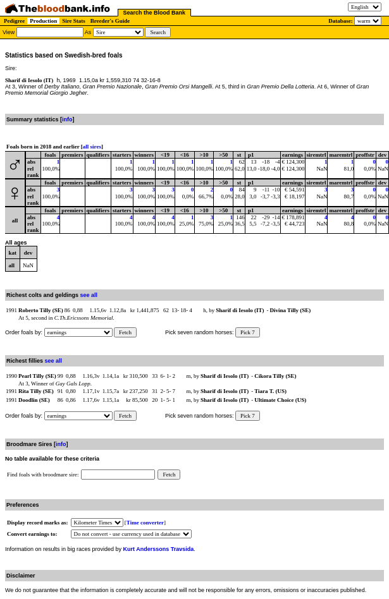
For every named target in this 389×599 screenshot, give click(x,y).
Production (43, 21)
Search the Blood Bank (154, 12)
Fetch (125, 332)
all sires (92, 146)
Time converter (145, 522)
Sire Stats (73, 21)
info (67, 119)
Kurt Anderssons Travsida (158, 549)
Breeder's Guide (110, 21)
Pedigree (14, 21)
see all (89, 295)
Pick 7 (247, 332)
